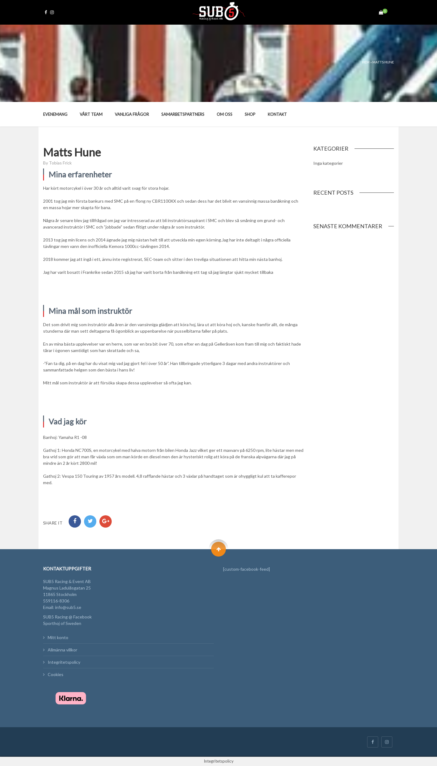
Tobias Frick (60, 162)
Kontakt (277, 114)
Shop (250, 114)
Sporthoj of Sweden (62, 623)
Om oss (224, 114)
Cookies (55, 674)
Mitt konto (58, 637)
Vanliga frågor (132, 114)
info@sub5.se (68, 607)
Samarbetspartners (182, 114)
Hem (366, 62)
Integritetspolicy (64, 662)
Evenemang (55, 114)
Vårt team (91, 114)
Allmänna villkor (62, 649)
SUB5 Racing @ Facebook (67, 616)
